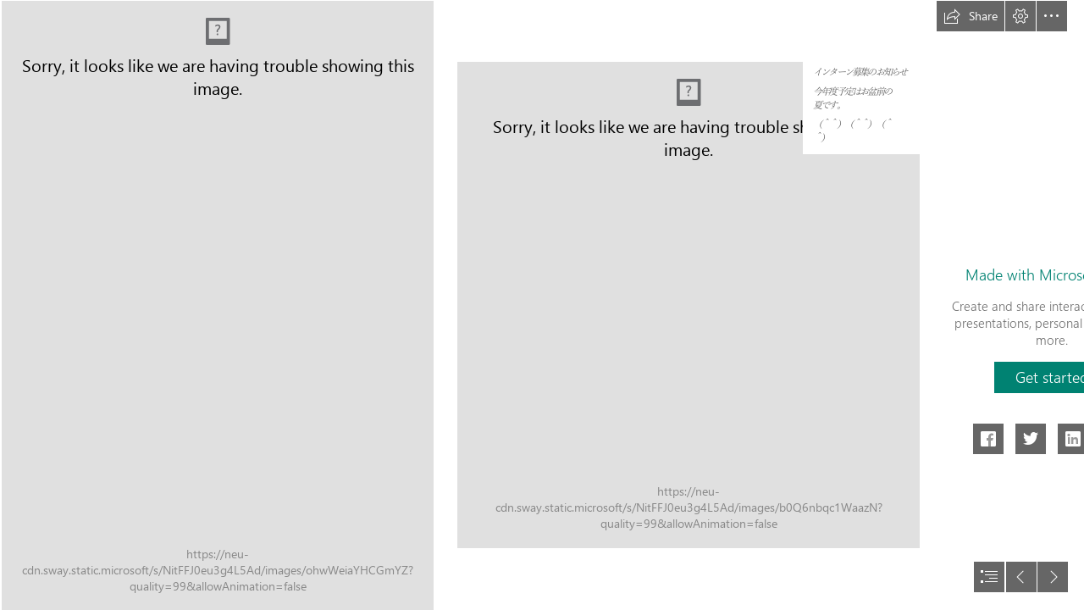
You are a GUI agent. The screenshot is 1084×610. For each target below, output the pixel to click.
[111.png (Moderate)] (688, 305)
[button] (970, 16)
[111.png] (216, 305)
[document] (542, 305)
